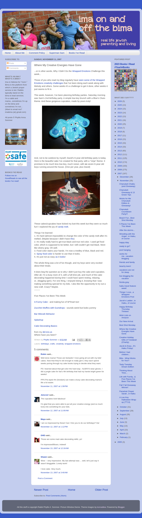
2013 (120, 151)
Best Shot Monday (127, 325)
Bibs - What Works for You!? (127, 359)
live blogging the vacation (126, 277)
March (123, 433)
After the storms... (127, 230)
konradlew (101, 507)
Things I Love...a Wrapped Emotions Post (126, 294)
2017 (120, 135)
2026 (120, 101)
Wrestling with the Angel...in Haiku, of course (127, 236)
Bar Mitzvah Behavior (44, 314)
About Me (19, 53)
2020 (120, 124)
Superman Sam (56, 53)
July (122, 418)
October (123, 407)
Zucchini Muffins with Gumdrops (49, 308)
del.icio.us (47, 332)
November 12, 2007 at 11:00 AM (55, 410)
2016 (120, 139)
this (72, 239)
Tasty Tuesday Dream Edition (126, 365)
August (123, 414)
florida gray (124, 282)
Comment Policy (37, 53)
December (124, 177)
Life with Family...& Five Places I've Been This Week (127, 379)
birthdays (45, 344)
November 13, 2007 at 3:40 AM (54, 472)
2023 (120, 113)
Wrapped (100, 80)
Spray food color (44, 254)
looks (62, 257)
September (125, 411)
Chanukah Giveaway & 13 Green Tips (127, 192)
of (91, 80)
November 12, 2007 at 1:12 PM (54, 427)
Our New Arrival (126, 321)
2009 (120, 166)
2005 (120, 442)
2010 (120, 162)
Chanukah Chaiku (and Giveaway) (127, 185)
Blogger (121, 507)
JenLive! (45, 395)
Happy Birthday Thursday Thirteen (126, 309)
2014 (120, 147)
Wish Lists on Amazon (125, 316)
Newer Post (41, 489)
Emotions (38, 83)
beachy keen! (125, 266)
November (124, 181)
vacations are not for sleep (126, 271)
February (124, 437)
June (122, 422)
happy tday (124, 242)
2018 (120, 132)
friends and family (127, 262)
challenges (58, 83)
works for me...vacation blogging (126, 256)
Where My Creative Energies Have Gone (127, 331)
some (86, 80)
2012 (120, 154)
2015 (120, 143)
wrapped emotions (73, 344)
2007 (120, 173)
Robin (43, 354)
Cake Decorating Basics (45, 326)
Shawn (44, 457)
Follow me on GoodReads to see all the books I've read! (16, 178)
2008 (120, 170)
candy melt (63, 227)
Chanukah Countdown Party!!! (125, 211)
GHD (43, 435)
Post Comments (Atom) (56, 496)
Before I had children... (124, 353)
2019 (120, 128)
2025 (120, 105)
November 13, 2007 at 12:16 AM (55, 448)
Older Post (101, 489)
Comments (13, 68)
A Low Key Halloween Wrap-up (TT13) (127, 399)
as (56, 257)
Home (8, 53)
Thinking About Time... (125, 371)
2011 (120, 158)
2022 (120, 116)
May (122, 426)
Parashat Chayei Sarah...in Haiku (127, 392)
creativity (48, 83)
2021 (120, 120)
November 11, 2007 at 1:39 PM (54, 386)
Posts (10, 63)
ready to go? (124, 246)
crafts (52, 344)
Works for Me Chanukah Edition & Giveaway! (125, 202)
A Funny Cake (41, 302)
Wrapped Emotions (81, 71)
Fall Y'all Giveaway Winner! (127, 386)
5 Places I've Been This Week (127, 225)
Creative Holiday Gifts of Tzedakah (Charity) (128, 339)
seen (81, 80)
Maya (43, 419)
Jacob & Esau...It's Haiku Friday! (127, 347)
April (122, 430)
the (93, 80)
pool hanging (125, 250)
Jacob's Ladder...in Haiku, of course (127, 301)
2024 (120, 109)
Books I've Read (77, 53)
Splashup (38, 320)
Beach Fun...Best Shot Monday (126, 219)
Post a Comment (45, 478)
